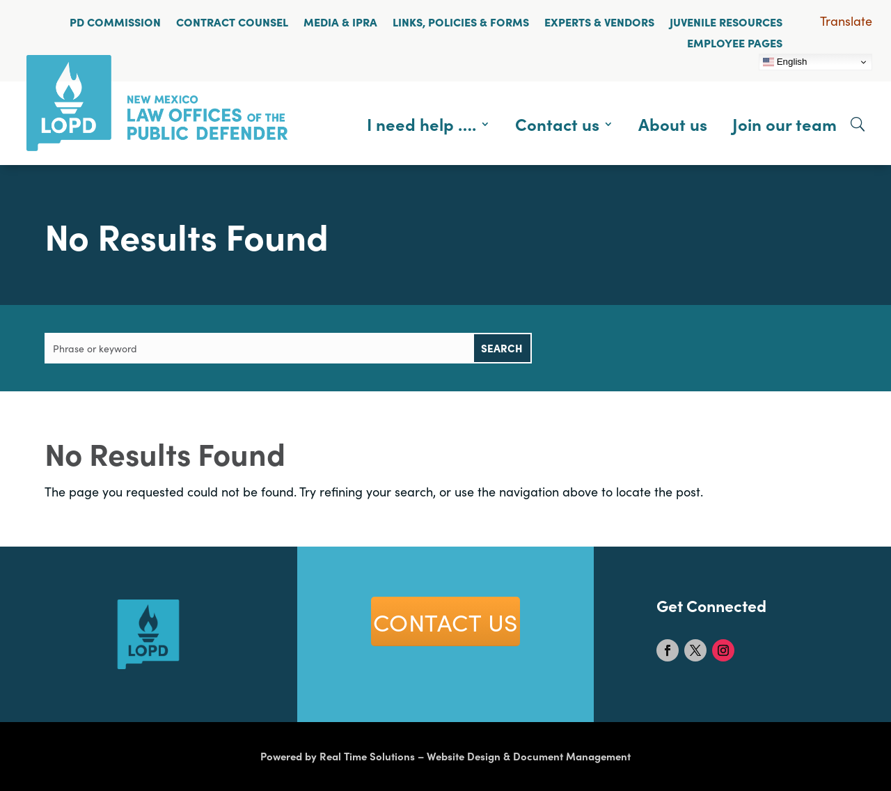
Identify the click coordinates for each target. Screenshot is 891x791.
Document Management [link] (572, 756)
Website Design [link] (463, 756)
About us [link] (672, 123)
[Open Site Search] (858, 123)
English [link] (785, 62)
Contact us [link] (557, 123)
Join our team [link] (784, 123)
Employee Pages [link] (734, 42)
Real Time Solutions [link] (367, 756)
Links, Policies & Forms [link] (461, 21)
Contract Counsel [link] (232, 21)
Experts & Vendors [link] (599, 21)
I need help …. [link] (421, 123)
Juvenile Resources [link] (726, 21)
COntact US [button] (445, 621)
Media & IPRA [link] (340, 21)
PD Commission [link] (115, 21)
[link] (156, 146)
